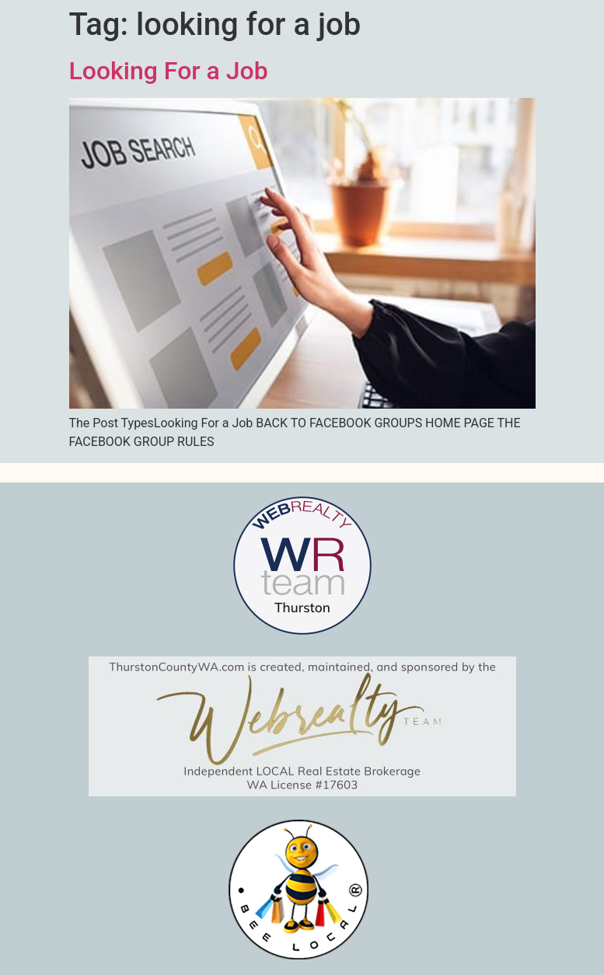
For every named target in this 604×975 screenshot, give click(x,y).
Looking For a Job (168, 70)
